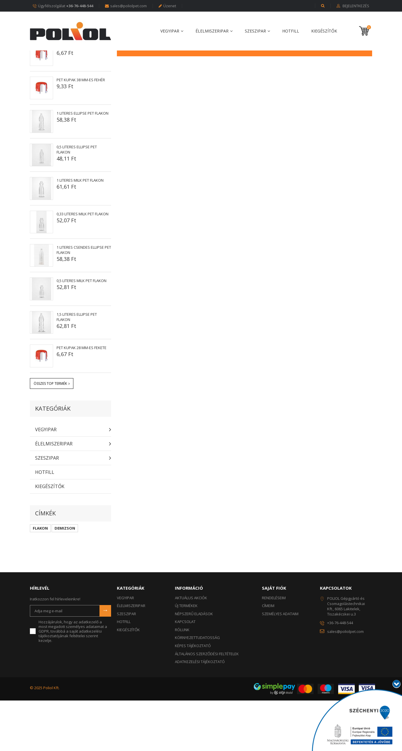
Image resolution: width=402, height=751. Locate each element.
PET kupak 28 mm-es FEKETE (81, 398)
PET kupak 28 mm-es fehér (81, 97)
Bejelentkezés (355, 6)
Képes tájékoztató (193, 696)
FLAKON (40, 578)
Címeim (268, 656)
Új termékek (186, 656)
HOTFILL (290, 31)
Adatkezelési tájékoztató (200, 712)
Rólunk (182, 680)
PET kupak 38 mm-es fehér (81, 130)
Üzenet (167, 5)
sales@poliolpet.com (126, 5)
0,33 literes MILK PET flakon (82, 264)
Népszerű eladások (64, 80)
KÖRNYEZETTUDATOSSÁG (197, 688)
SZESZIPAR (255, 31)
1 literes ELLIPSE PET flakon (82, 163)
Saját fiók (274, 638)
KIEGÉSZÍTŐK (324, 31)
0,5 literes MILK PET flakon (81, 331)
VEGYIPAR (169, 31)
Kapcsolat (185, 672)
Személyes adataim (280, 664)
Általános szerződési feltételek (207, 704)
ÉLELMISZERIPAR (212, 31)
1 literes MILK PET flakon (80, 230)
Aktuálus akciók (191, 648)
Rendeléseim (274, 648)
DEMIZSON (65, 578)
